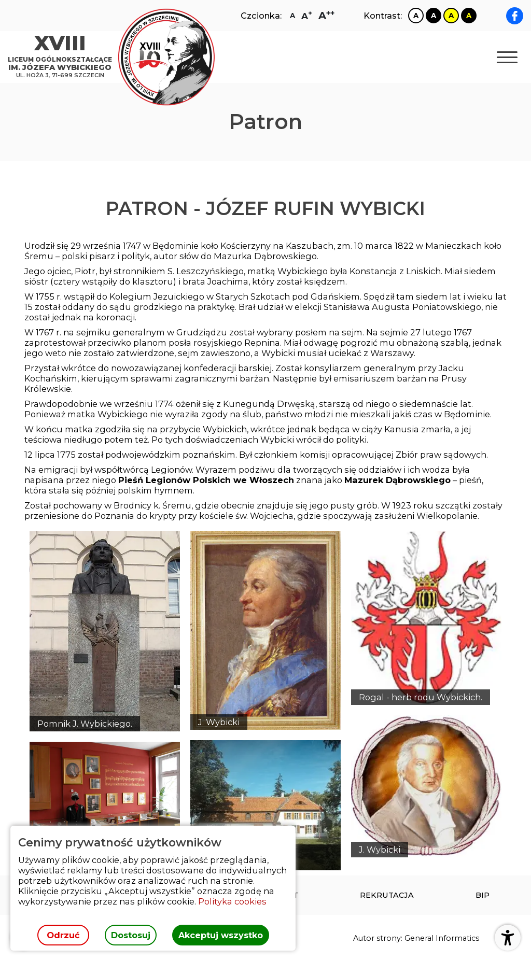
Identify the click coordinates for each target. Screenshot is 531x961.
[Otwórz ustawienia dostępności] (508, 938)
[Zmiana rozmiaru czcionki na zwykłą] (292, 15)
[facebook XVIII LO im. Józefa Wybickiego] (514, 15)
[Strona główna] (62, 57)
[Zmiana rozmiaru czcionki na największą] (326, 15)
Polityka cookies (232, 901)
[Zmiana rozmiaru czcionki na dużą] (306, 15)
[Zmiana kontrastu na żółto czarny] (451, 15)
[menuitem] (387, 895)
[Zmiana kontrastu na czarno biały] (433, 15)
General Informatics (441, 938)
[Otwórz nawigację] (507, 57)
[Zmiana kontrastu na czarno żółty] (469, 15)
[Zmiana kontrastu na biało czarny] (416, 15)
